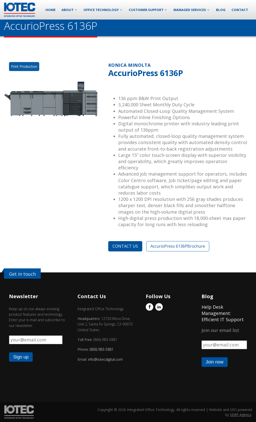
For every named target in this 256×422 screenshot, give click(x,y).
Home (51, 10)
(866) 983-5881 (102, 349)
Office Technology (103, 10)
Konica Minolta (129, 65)
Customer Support (148, 10)
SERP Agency (240, 414)
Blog (221, 10)
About (70, 10)
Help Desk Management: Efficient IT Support (223, 313)
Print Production (24, 66)
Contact (240, 10)
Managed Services (192, 10)
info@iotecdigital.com (105, 359)
